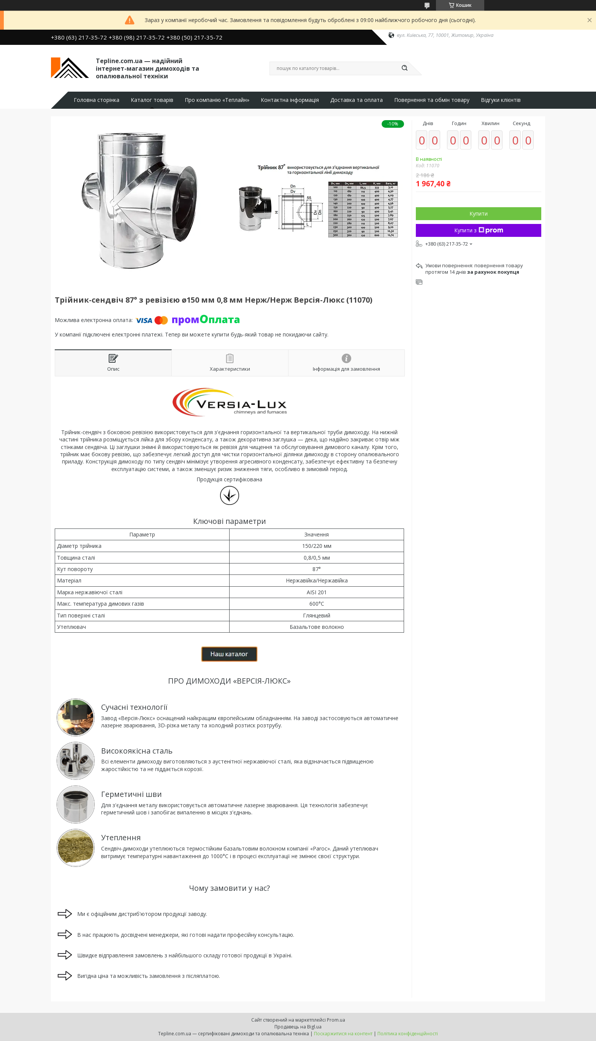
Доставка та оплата (356, 100)
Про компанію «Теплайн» (217, 100)
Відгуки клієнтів (501, 100)
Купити (478, 213)
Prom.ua (336, 1020)
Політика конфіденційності (407, 1033)
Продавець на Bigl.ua (298, 1027)
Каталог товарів (152, 100)
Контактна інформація (290, 100)
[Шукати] (404, 68)
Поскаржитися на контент (343, 1033)
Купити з (478, 230)
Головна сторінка (96, 100)
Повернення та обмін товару (431, 100)
